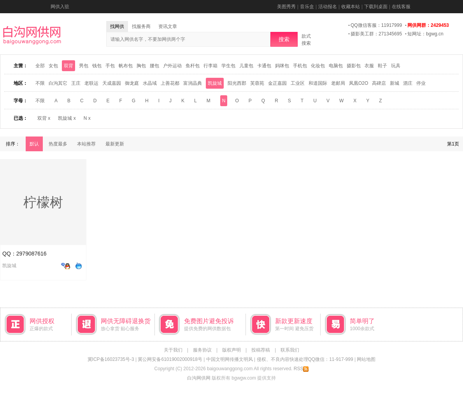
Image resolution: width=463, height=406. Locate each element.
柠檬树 (43, 202)
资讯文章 (167, 26)
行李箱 (210, 65)
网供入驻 (60, 6)
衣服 (369, 65)
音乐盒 (307, 6)
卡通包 (264, 65)
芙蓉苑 (257, 83)
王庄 (76, 83)
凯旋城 (215, 83)
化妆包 (318, 65)
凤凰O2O (358, 83)
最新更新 (114, 144)
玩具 (395, 65)
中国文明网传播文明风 (229, 359)
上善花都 (170, 83)
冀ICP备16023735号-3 (111, 359)
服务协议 (202, 350)
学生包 (228, 65)
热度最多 (58, 144)
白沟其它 (58, 83)
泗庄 (407, 83)
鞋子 (382, 65)
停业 (421, 83)
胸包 (141, 65)
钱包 (97, 65)
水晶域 (150, 83)
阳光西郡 (237, 83)
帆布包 (126, 65)
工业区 (298, 83)
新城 (394, 83)
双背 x (43, 118)
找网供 (117, 26)
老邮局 (338, 83)
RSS (301, 368)
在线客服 (401, 6)
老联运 (91, 83)
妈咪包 (282, 65)
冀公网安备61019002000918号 (170, 359)
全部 (40, 65)
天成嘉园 (111, 83)
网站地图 (366, 359)
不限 (40, 83)
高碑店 (379, 83)
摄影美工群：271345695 (376, 34)
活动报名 (327, 6)
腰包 (154, 65)
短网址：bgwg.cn (425, 34)
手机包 (300, 65)
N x (87, 118)
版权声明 (231, 350)
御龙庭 (132, 83)
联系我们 (290, 350)
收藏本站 (350, 6)
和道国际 (318, 83)
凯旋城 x (66, 118)
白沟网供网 (198, 378)
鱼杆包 (193, 65)
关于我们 (173, 350)
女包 (53, 65)
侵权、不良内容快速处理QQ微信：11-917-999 (305, 359)
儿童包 (246, 65)
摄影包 (354, 65)
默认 (34, 144)
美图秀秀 (286, 6)
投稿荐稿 (260, 350)
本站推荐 (86, 144)
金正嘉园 (277, 83)
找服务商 (141, 26)
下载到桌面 (376, 6)
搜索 (284, 39)
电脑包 (336, 65)
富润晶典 (192, 83)
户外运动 (172, 65)
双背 (68, 65)
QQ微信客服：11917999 (376, 25)
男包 (83, 65)
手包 (110, 65)
